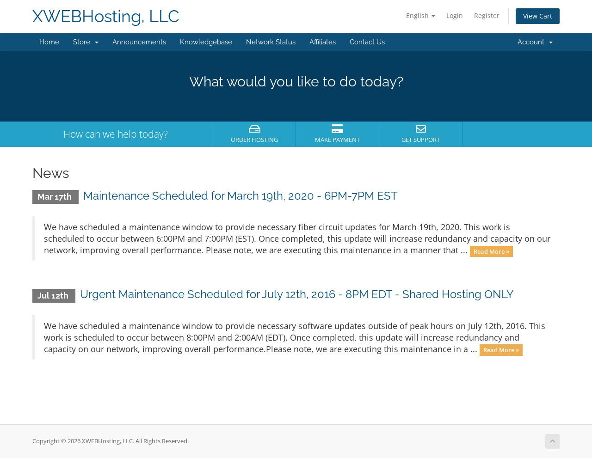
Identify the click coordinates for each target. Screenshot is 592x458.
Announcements (139, 42)
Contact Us (367, 42)
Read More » (491, 251)
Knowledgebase (206, 42)
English (420, 15)
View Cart (537, 16)
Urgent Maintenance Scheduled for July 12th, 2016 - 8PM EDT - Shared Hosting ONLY (297, 294)
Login (454, 15)
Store (86, 42)
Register (487, 15)
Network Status (271, 42)
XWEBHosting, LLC (105, 16)
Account (535, 42)
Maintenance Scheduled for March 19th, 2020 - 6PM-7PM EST (240, 195)
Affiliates (322, 42)
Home (49, 42)
